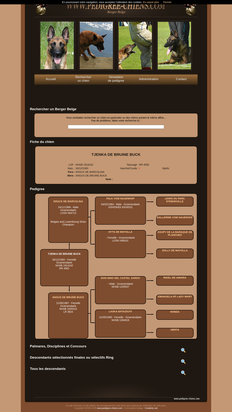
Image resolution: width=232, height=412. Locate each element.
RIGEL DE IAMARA (174, 277)
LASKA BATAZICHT (120, 311)
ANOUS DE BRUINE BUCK (68, 297)
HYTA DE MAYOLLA (120, 231)
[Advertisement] (116, 93)
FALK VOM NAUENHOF (120, 198)
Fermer (167, 2)
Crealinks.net (151, 408)
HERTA (175, 329)
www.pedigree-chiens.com (109, 408)
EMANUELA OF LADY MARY (175, 296)
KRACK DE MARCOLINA (68, 201)
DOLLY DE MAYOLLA (175, 250)
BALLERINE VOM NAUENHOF (175, 217)
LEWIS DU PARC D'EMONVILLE (175, 200)
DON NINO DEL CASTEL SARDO (120, 278)
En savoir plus (151, 2)
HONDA (174, 311)
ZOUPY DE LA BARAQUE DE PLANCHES (175, 233)
